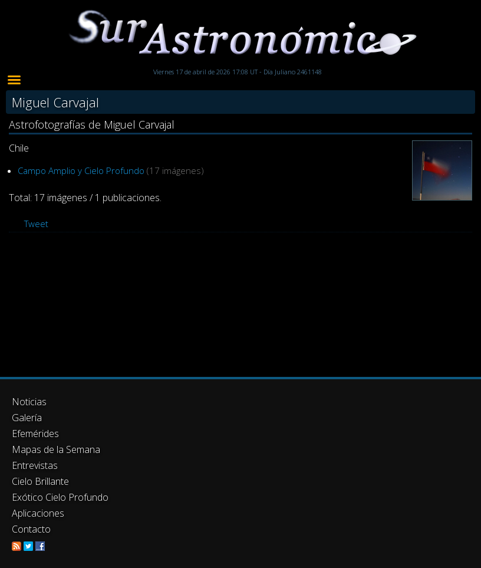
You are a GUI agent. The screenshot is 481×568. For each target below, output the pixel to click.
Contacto (31, 529)
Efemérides (35, 433)
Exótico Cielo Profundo (60, 497)
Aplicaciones (38, 513)
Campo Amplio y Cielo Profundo (81, 170)
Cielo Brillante (40, 481)
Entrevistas (35, 465)
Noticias (29, 401)
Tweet (36, 223)
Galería (27, 417)
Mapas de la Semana (56, 449)
